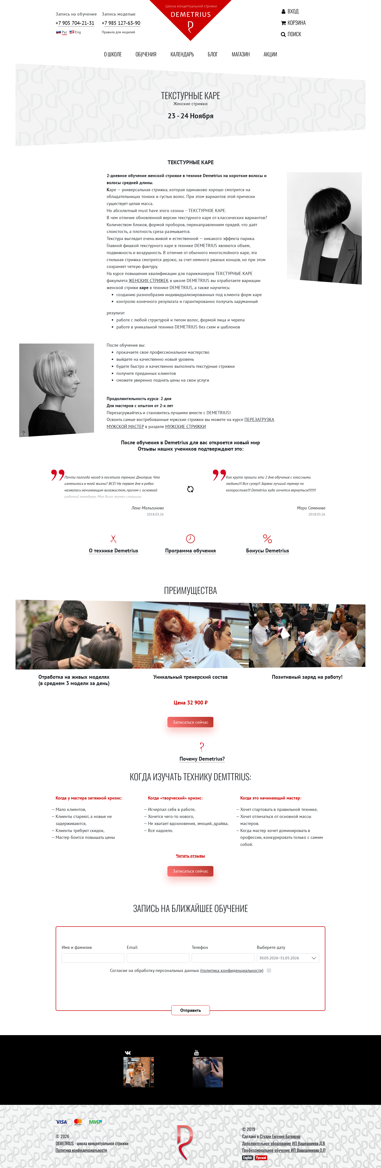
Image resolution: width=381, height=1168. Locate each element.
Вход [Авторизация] (289, 11)
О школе (113, 54)
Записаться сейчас (190, 722)
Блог (213, 54)
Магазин (241, 54)
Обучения (146, 54)
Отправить (190, 1010)
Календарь (182, 54)
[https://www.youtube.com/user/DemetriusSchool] (197, 1051)
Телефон (200, 947)
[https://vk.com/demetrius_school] (128, 1051)
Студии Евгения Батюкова (280, 1136)
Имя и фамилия (77, 947)
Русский (261, 1157)
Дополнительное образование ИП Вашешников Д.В (283, 1143)
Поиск (290, 34)
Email (132, 947)
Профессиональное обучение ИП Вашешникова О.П (283, 1150)
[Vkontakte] (138, 1072)
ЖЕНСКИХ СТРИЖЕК (149, 280)
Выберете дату (271, 947)
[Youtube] (208, 1072)
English (247, 1157)
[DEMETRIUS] (185, 1143)
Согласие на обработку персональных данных (187, 970)
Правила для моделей (118, 32)
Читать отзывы (190, 856)
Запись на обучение (76, 14)
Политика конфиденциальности (81, 1150)
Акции (270, 54)
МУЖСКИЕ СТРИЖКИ (185, 426)
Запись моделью (119, 14)
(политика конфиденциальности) (231, 970)
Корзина (293, 22)
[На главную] (190, 21)
